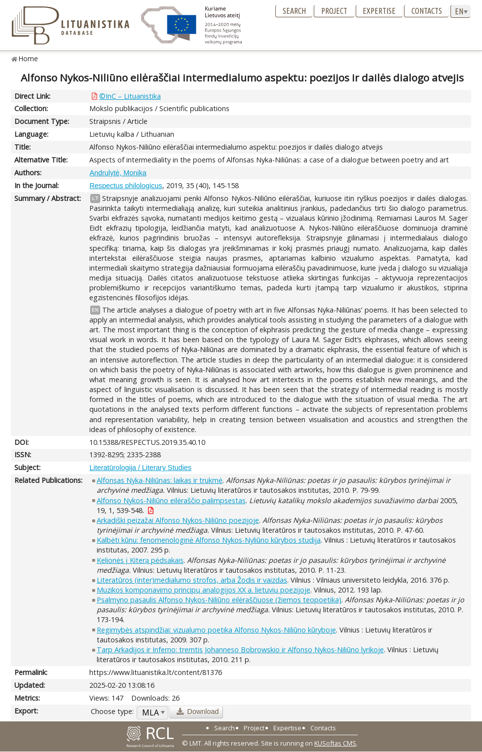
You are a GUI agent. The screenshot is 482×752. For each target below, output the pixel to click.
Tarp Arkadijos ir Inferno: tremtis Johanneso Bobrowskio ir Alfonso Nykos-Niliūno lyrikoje (240, 649)
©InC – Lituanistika (130, 96)
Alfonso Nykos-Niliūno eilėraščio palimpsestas (171, 500)
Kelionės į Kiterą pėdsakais (140, 560)
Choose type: (112, 711)
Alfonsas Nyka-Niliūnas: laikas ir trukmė (159, 480)
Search (294, 10)
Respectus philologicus (125, 186)
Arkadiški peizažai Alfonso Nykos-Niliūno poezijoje (178, 520)
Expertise (379, 10)
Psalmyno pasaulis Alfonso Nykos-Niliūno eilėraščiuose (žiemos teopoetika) (219, 599)
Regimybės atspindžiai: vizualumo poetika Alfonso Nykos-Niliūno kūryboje (216, 629)
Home (28, 58)
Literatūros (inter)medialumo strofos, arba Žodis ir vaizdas (192, 580)
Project (334, 10)
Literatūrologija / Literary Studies (140, 468)
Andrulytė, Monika (117, 173)
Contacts (426, 10)
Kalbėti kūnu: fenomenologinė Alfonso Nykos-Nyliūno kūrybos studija (209, 540)
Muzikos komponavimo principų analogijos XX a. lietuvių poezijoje (203, 589)
